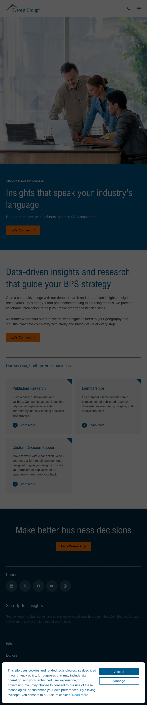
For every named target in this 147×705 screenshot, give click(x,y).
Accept (119, 672)
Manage (119, 681)
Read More (80, 695)
